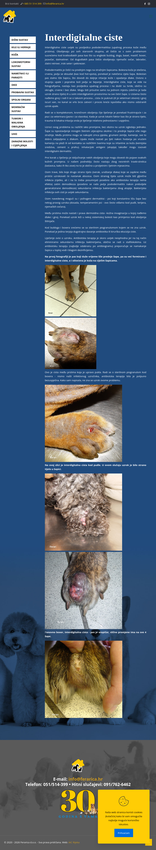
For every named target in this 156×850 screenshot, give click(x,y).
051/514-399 (55, 784)
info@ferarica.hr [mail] (55, 3)
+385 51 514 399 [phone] (32, 3)
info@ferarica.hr (85, 779)
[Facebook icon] (145, 3)
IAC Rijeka (74, 842)
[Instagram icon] (149, 3)
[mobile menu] (151, 16)
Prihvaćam (124, 833)
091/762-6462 (117, 784)
